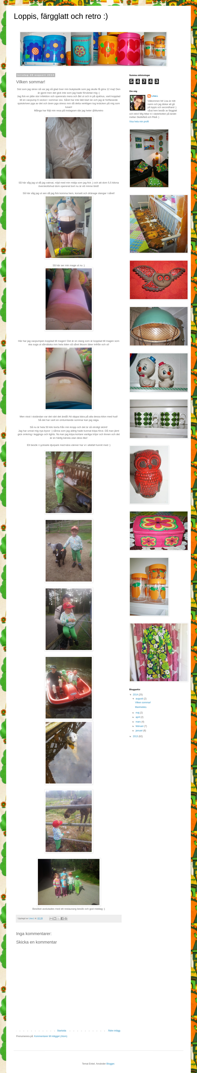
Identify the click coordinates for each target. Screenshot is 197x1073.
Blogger (110, 1063)
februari (140, 726)
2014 (136, 694)
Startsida (61, 1030)
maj (138, 712)
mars (138, 721)
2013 (136, 736)
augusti (140, 698)
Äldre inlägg (114, 1030)
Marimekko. (141, 707)
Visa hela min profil (139, 121)
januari (139, 730)
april (138, 717)
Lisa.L (154, 96)
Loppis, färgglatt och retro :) (61, 16)
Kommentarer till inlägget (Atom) (50, 1036)
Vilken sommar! (143, 702)
